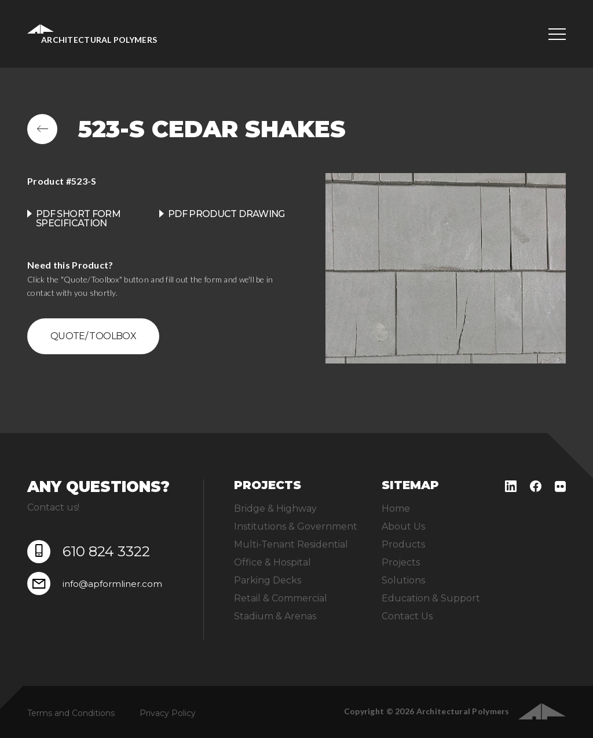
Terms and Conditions (71, 713)
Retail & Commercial (280, 598)
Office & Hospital (272, 562)
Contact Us (407, 616)
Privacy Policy (168, 713)
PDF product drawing (226, 213)
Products (403, 544)
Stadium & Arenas (275, 616)
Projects (401, 562)
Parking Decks (267, 580)
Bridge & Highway (275, 508)
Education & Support (431, 598)
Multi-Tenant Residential (291, 544)
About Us (403, 526)
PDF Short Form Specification (78, 218)
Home (396, 508)
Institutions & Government (295, 526)
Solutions (403, 580)
